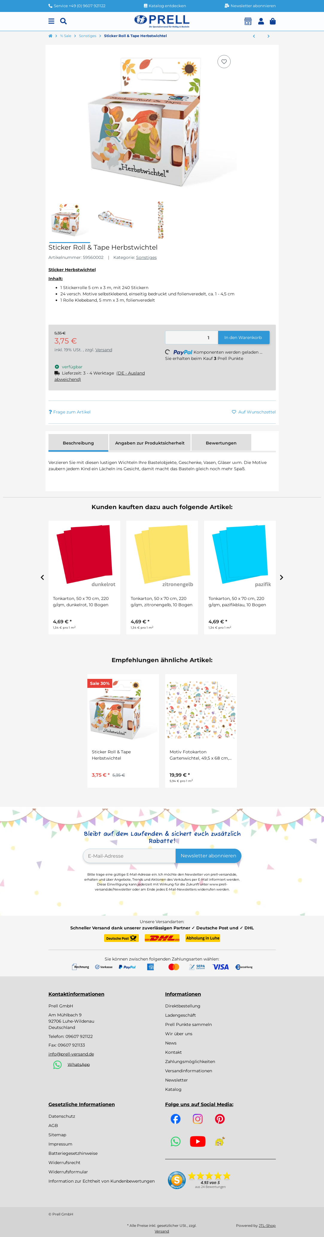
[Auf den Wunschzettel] (224, 61)
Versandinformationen (188, 1070)
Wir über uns (178, 1033)
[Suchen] (63, 21)
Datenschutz (61, 1116)
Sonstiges (146, 257)
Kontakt (173, 1052)
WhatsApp (79, 1064)
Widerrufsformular (68, 1172)
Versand (103, 349)
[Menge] (191, 337)
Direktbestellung (182, 1006)
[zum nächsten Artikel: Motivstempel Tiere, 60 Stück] (268, 36)
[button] (261, 21)
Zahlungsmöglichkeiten (190, 1061)
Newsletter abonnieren (208, 856)
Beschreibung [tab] (78, 443)
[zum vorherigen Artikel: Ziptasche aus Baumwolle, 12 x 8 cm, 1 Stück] (254, 36)
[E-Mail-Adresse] (129, 856)
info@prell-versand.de (71, 1054)
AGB (53, 1125)
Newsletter (176, 1080)
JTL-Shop (267, 1225)
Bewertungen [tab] (221, 443)
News (171, 1043)
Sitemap (57, 1134)
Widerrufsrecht (64, 1162)
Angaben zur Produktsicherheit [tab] (150, 443)
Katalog (173, 1089)
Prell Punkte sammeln (188, 1024)
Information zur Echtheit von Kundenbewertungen (101, 1181)
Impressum (60, 1144)
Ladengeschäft (180, 1015)
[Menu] (51, 21)
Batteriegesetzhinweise (73, 1153)
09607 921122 (79, 1036)
